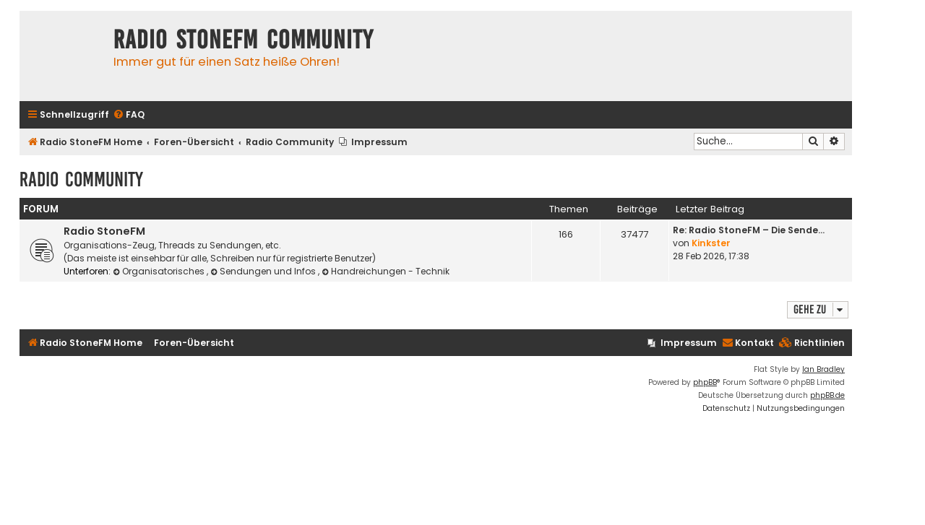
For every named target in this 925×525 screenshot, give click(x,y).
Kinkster (711, 243)
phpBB (705, 382)
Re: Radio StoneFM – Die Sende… (749, 230)
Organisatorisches (160, 271)
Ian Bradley (823, 369)
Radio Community (81, 179)
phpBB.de (827, 395)
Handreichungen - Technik (385, 271)
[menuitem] (129, 115)
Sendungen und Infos (264, 271)
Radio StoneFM (104, 231)
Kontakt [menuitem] (748, 343)
